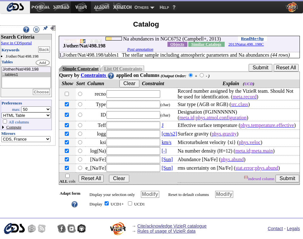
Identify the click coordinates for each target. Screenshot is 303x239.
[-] (164, 151)
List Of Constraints (123, 68)
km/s (166, 142)
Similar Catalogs (206, 44)
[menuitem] (15, 7)
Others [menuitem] (142, 7)
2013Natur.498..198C (246, 44)
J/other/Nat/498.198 (26, 69)
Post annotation (140, 49)
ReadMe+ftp (252, 38)
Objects (177, 44)
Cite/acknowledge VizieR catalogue (172, 226)
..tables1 (26, 75)
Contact (275, 228)
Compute (13, 127)
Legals (293, 228)
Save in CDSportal (16, 43)
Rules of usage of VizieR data (166, 231)
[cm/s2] (169, 133)
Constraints (98, 75)
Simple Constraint (81, 68)
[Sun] (167, 159)
